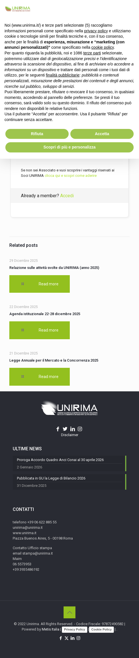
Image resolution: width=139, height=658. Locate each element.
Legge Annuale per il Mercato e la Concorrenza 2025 (53, 360)
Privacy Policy (74, 629)
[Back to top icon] (69, 612)
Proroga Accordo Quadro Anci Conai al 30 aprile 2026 (60, 460)
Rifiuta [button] (37, 133)
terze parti (92, 53)
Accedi (67, 195)
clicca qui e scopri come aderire (71, 175)
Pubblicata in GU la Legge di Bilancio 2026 (51, 478)
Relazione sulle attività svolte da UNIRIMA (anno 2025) (54, 268)
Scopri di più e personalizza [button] (69, 147)
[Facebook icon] (60, 638)
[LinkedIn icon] (72, 638)
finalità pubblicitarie (62, 75)
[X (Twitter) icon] (66, 638)
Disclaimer (69, 435)
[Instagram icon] (78, 638)
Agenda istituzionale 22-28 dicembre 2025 (44, 314)
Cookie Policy (101, 629)
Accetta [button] (102, 133)
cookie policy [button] (102, 47)
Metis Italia (50, 629)
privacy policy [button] (96, 31)
